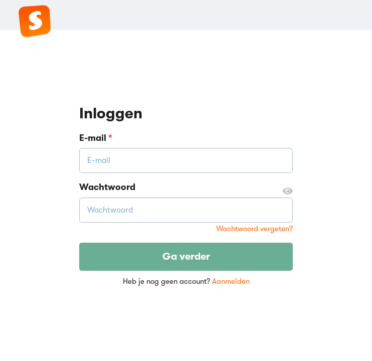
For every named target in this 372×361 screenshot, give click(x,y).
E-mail (95, 138)
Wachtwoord (186, 187)
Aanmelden (231, 281)
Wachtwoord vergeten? (254, 229)
